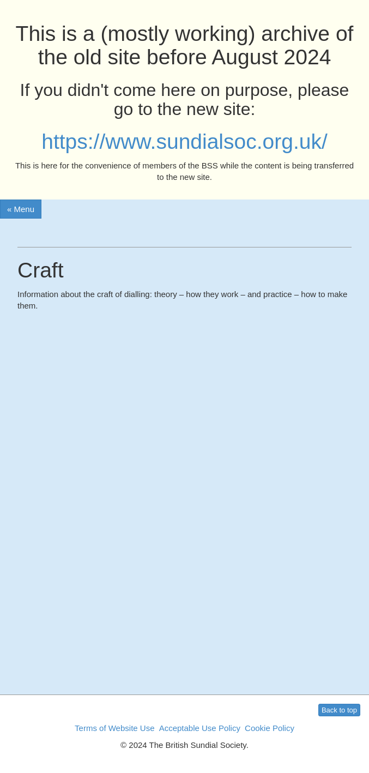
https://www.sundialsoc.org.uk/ (184, 141)
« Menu (20, 209)
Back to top (339, 710)
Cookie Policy (269, 728)
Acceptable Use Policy (199, 728)
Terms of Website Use (114, 728)
